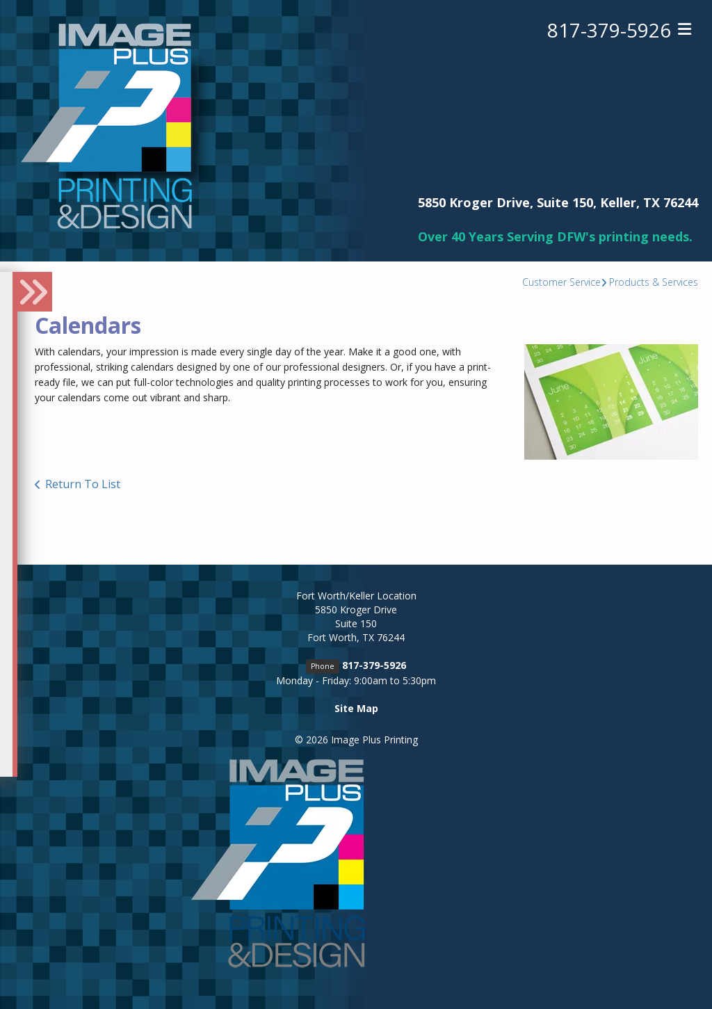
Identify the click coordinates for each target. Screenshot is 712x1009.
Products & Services (653, 282)
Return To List (82, 484)
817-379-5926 (609, 30)
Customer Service (561, 282)
